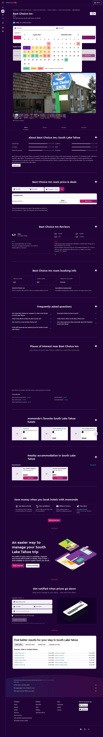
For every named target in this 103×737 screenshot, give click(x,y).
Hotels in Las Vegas (60, 653)
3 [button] (28, 47)
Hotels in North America (25, 9)
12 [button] (36, 51)
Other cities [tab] (18, 644)
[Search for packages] (3, 18)
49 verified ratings (25, 22)
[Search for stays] (3, 11)
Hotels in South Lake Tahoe (64, 9)
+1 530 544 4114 (17, 20)
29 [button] (49, 59)
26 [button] (37, 59)
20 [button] (41, 55)
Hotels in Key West (19, 657)
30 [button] (25, 63)
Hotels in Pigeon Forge (61, 662)
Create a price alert (81, 511)
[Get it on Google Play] (83, 705)
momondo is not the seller (55, 685)
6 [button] (40, 47)
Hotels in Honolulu (19, 655)
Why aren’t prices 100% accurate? (55, 691)
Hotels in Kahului (59, 655)
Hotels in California (52, 9)
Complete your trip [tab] (54, 644)
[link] (30, 478)
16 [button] (24, 55)
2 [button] (24, 47)
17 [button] (28, 55)
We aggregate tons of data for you (55, 688)
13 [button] (40, 51)
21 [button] (44, 55)
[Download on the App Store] (83, 709)
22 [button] (49, 55)
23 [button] (25, 59)
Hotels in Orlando (59, 657)
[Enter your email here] (33, 611)
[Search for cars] (3, 14)
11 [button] (32, 51)
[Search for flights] (3, 7)
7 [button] (44, 47)
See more (93, 465)
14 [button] (44, 51)
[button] (3, 2)
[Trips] (3, 23)
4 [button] (32, 47)
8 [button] (48, 47)
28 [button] (45, 59)
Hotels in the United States (39, 9)
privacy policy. (41, 623)
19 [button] (36, 55)
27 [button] (41, 59)
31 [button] (28, 63)
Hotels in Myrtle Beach (20, 660)
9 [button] (24, 51)
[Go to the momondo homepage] (11, 2)
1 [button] (48, 43)
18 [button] (32, 55)
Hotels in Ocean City (19, 664)
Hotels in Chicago (59, 660)
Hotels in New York (19, 653)
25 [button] (33, 59)
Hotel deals (15, 9)
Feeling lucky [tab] (42, 644)
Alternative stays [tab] (30, 644)
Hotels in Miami (18, 662)
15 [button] (48, 51)
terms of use (33, 623)
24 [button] (29, 59)
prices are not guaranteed (48, 680)
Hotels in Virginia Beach (61, 664)
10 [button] (28, 51)
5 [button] (36, 47)
